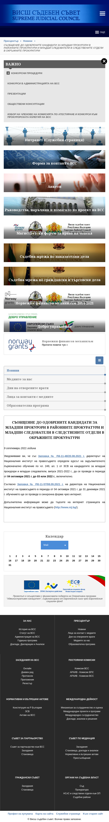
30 (99, 560)
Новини (27, 41)
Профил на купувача (20, 813)
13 (86, 556)
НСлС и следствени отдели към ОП (81, 793)
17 (16, 560)
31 (10, 565)
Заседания (27, 750)
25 (67, 560)
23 (54, 560)
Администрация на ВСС (27, 636)
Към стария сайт (93, 813)
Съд (82, 786)
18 (22, 560)
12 (80, 556)
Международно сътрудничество (82, 715)
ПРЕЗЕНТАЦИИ (16, 93)
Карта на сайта (44, 813)
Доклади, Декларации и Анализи (27, 644)
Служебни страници (68, 813)
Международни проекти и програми (81, 711)
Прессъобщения (81, 758)
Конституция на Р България (27, 707)
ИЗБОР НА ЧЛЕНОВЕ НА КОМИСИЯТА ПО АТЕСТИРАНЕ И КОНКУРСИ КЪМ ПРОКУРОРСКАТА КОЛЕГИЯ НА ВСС (52, 115)
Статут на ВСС (27, 633)
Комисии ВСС (82, 668)
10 (67, 556)
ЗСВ (27, 711)
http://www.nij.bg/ (66, 507)
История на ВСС (27, 629)
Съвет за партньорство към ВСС (27, 747)
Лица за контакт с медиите (82, 633)
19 (29, 560)
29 (92, 560)
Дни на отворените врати (56, 389)
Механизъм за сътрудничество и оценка (82, 707)
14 (92, 556)
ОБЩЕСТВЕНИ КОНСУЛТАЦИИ (25, 104)
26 (73, 560)
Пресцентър (11, 41)
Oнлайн (27, 668)
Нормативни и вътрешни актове (82, 754)
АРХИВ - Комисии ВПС (82, 672)
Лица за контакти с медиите (56, 398)
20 (35, 560)
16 (10, 560)
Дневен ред (27, 672)
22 (48, 560)
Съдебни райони (81, 797)
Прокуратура (81, 789)
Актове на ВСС (27, 715)
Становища (27, 754)
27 (80, 560)
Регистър (27, 683)
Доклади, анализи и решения (81, 719)
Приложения (27, 679)
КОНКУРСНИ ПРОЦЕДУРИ (26, 73)
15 (99, 556)
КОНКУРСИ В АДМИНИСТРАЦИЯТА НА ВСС (33, 83)
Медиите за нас (56, 380)
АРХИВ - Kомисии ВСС (82, 676)
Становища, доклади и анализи (81, 750)
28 (86, 560)
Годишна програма (27, 640)
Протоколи (27, 676)
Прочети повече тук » (55, 344)
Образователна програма (56, 406)
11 (73, 556)
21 (41, 560)
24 (61, 560)
